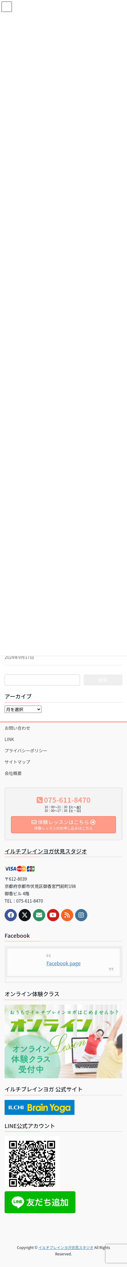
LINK (9, 739)
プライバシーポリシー (26, 750)
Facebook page (63, 963)
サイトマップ (17, 762)
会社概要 (13, 773)
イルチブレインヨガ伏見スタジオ (46, 851)
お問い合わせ (17, 728)
